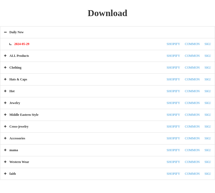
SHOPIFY (173, 44)
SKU (208, 44)
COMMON (192, 44)
